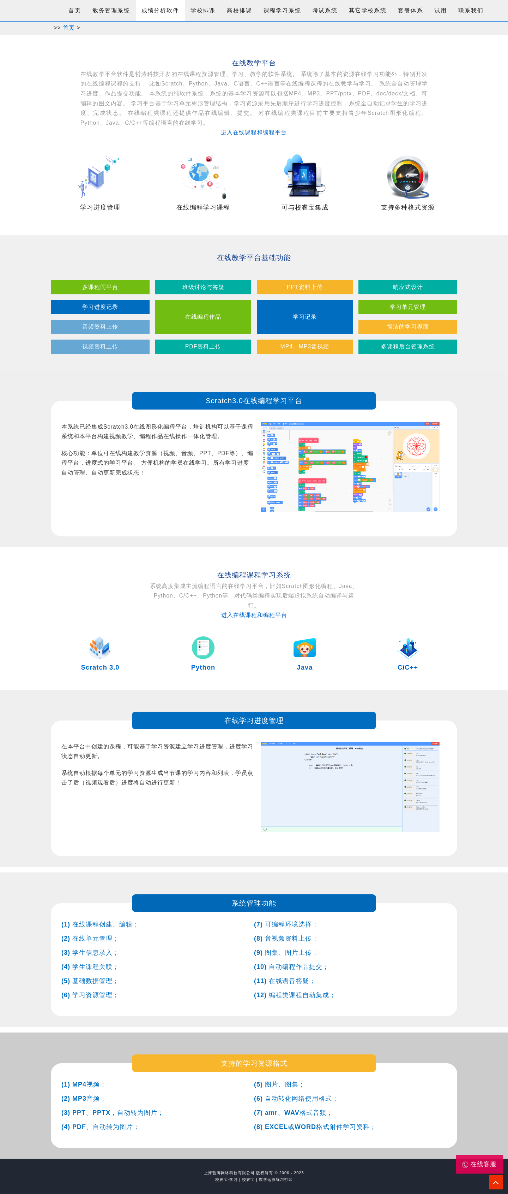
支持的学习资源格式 (254, 1063)
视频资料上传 (100, 346)
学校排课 (203, 10)
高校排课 (239, 10)
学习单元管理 (408, 307)
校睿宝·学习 (226, 1179)
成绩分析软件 (160, 10)
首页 (74, 10)
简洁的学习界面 (408, 327)
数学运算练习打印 (276, 1179)
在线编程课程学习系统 (254, 575)
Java (305, 667)
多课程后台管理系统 (408, 346)
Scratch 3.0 (100, 667)
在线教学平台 (254, 63)
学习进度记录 (100, 307)
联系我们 (470, 10)
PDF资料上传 (203, 346)
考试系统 (325, 10)
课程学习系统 (282, 10)
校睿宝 (248, 1179)
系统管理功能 (254, 903)
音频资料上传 (100, 327)
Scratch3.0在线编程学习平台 (254, 401)
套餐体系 (410, 10)
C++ (411, 667)
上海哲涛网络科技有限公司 (229, 1173)
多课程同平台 (100, 287)
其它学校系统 (368, 10)
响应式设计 (408, 287)
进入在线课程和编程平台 (254, 132)
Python (203, 667)
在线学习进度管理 (254, 720)
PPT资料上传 (305, 287)
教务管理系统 (111, 10)
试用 (440, 10)
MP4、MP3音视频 (304, 346)
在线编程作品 (203, 317)
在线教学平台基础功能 (254, 257)
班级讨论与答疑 (203, 287)
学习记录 (305, 317)
